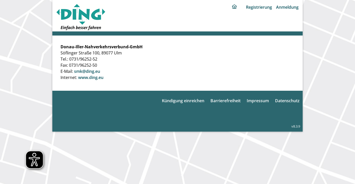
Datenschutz (287, 100)
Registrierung (259, 7)
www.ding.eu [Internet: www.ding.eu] (90, 77)
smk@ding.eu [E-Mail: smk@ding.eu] (87, 71)
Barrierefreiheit (225, 100)
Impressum (258, 100)
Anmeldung (287, 7)
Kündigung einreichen (183, 100)
